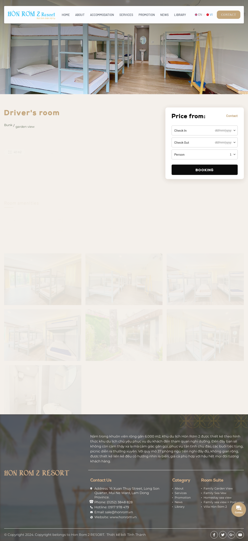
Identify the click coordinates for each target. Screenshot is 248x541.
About (80, 15)
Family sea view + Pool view (224, 502)
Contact (228, 14)
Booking (205, 171)
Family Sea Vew (215, 493)
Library (180, 15)
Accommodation (102, 15)
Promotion (147, 15)
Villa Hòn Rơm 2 (215, 507)
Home (66, 15)
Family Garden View (218, 488)
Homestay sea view (217, 497)
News (164, 15)
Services (126, 15)
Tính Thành (136, 535)
